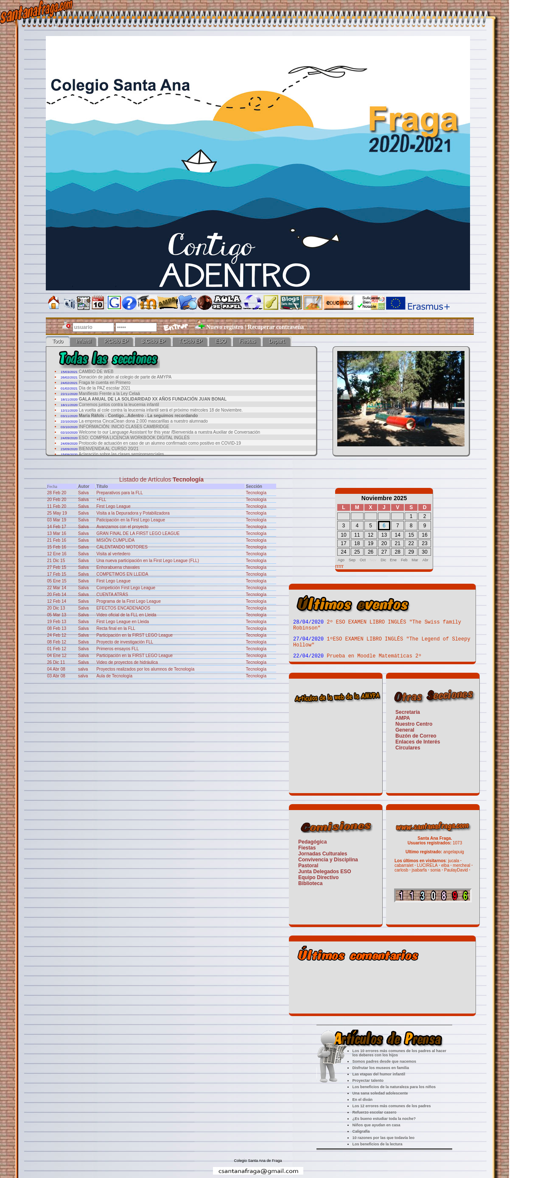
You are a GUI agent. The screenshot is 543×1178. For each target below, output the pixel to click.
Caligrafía (361, 1131)
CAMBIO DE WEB (96, 371)
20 (384, 543)
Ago (341, 560)
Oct (363, 560)
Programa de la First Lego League (128, 601)
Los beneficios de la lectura (378, 1144)
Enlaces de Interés (417, 742)
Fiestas (247, 341)
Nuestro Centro (413, 724)
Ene (393, 560)
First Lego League (113, 506)
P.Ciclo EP (116, 341)
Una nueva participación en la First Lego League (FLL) (147, 560)
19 (370, 543)
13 (384, 535)
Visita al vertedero (113, 553)
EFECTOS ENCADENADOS (123, 608)
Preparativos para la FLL (119, 492)
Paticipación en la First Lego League (130, 520)
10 (343, 535)
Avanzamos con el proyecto (122, 526)
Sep (352, 560)
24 (343, 552)
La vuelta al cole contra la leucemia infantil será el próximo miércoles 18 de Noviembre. (161, 410)
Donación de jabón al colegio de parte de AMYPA (125, 377)
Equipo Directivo (318, 877)
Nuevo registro (225, 327)
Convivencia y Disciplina (328, 860)
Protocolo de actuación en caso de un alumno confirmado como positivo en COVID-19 (160, 443)
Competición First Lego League (125, 587)
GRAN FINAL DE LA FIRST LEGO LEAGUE (137, 533)
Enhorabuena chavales (118, 567)
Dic (383, 560)
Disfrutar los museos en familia (381, 1068)
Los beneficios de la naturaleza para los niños (394, 1087)
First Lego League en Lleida (122, 621)
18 (357, 543)
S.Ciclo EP (153, 341)
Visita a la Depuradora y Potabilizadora (133, 513)
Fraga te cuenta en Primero (105, 382)
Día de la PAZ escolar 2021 (105, 388)
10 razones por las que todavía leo (384, 1138)
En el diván (363, 1099)
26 (370, 552)
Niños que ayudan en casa (376, 1125)
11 (357, 535)
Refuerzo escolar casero (375, 1112)
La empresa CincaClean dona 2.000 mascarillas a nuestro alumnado (143, 421)
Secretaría (407, 712)
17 (343, 543)
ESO (221, 341)
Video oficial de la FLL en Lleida (126, 615)
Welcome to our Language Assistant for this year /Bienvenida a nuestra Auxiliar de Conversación (169, 432)
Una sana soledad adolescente (380, 1093)
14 (397, 535)
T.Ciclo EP (190, 341)
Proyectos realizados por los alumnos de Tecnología (145, 669)
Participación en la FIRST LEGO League (134, 635)
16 (424, 535)
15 (411, 535)
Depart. (277, 341)
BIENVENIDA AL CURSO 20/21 (109, 448)
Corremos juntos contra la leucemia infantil (119, 404)
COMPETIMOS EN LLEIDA (122, 574)
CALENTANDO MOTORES (122, 547)
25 (357, 552)
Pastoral (308, 866)
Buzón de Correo (416, 736)
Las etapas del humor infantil (379, 1074)
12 (370, 535)
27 (384, 552)
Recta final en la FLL (115, 628)
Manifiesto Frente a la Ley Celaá (109, 393)
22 (411, 543)
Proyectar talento (368, 1080)
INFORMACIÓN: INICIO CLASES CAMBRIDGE (124, 426)
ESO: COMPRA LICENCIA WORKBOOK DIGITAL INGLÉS (134, 437)
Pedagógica (312, 842)
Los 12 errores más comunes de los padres (392, 1106)
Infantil (83, 341)
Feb (404, 560)
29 (411, 552)
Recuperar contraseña (276, 327)
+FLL (101, 499)
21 (397, 543)
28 (397, 552)
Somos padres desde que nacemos (385, 1061)
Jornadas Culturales (322, 854)
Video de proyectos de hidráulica (127, 662)
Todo (57, 341)
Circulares (407, 748)
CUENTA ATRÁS (112, 594)
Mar (414, 560)
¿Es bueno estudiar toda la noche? (384, 1119)
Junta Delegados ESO (324, 871)
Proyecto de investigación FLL (124, 642)
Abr (425, 560)
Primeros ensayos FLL (117, 648)
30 (424, 552)
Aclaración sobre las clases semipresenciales (121, 454)
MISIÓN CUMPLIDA (115, 540)
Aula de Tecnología (114, 676)
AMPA (402, 718)
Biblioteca (310, 883)
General (404, 730)
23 (424, 543)
